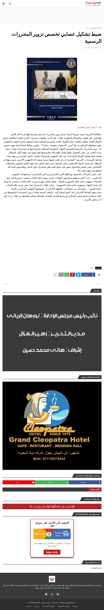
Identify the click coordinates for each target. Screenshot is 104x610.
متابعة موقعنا (52, 552)
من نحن (37, 606)
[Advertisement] (52, 15)
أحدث (98, 284)
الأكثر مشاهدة (95, 489)
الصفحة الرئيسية (95, 28)
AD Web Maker (34, 602)
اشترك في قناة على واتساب (52, 506)
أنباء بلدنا (55, 602)
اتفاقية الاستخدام (48, 606)
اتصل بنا (28, 606)
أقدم (5, 284)
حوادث (86, 28)
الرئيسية (75, 606)
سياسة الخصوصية (63, 606)
